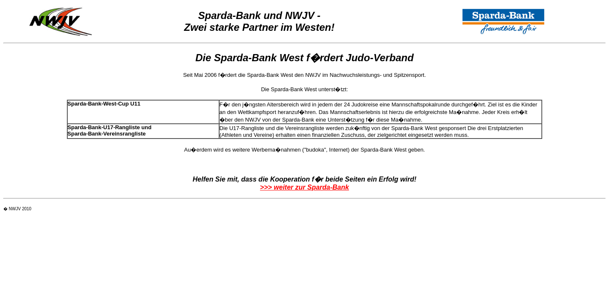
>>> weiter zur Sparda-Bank (304, 187)
